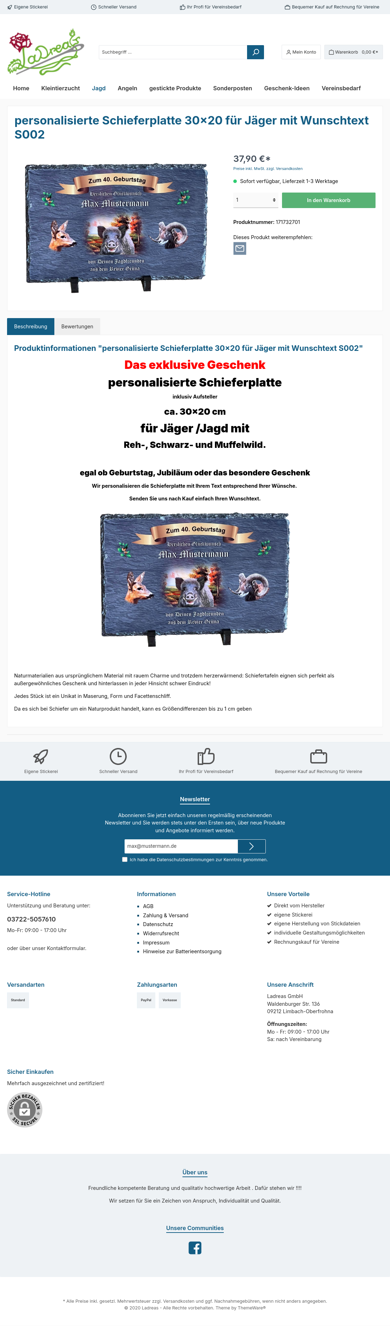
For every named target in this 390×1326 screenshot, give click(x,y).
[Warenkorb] (355, 52)
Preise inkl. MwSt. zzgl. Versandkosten (266, 168)
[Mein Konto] (306, 52)
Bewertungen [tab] (74, 326)
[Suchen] (260, 52)
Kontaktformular (62, 948)
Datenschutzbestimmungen (186, 859)
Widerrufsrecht (159, 933)
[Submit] (252, 846)
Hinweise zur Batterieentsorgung (179, 951)
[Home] (21, 88)
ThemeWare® (248, 1308)
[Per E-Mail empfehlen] (240, 248)
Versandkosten (179, 1301)
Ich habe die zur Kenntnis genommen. (199, 859)
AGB (148, 906)
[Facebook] (195, 1248)
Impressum (155, 942)
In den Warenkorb (328, 200)
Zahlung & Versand (164, 915)
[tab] (29, 326)
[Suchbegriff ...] (176, 52)
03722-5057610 (29, 919)
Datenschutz (157, 924)
